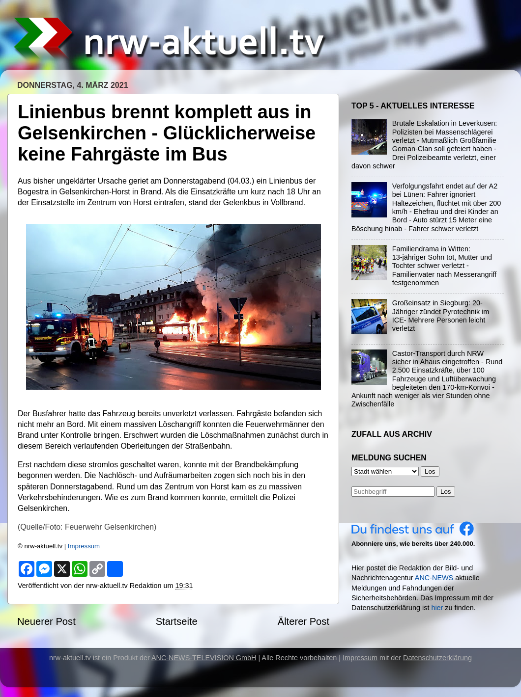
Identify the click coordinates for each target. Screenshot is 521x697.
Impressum (84, 546)
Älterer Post (303, 621)
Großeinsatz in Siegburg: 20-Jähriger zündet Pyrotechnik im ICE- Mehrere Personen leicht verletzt (441, 315)
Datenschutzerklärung (437, 658)
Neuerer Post (46, 621)
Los (445, 491)
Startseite (177, 621)
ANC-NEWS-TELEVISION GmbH (204, 658)
